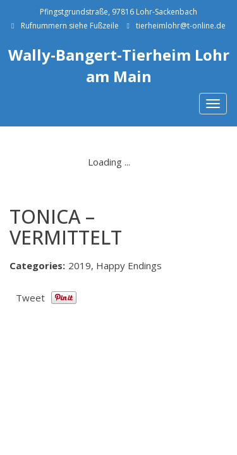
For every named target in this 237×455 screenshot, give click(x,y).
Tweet (30, 297)
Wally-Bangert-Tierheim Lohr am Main (118, 65)
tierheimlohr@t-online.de (181, 25)
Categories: (37, 265)
